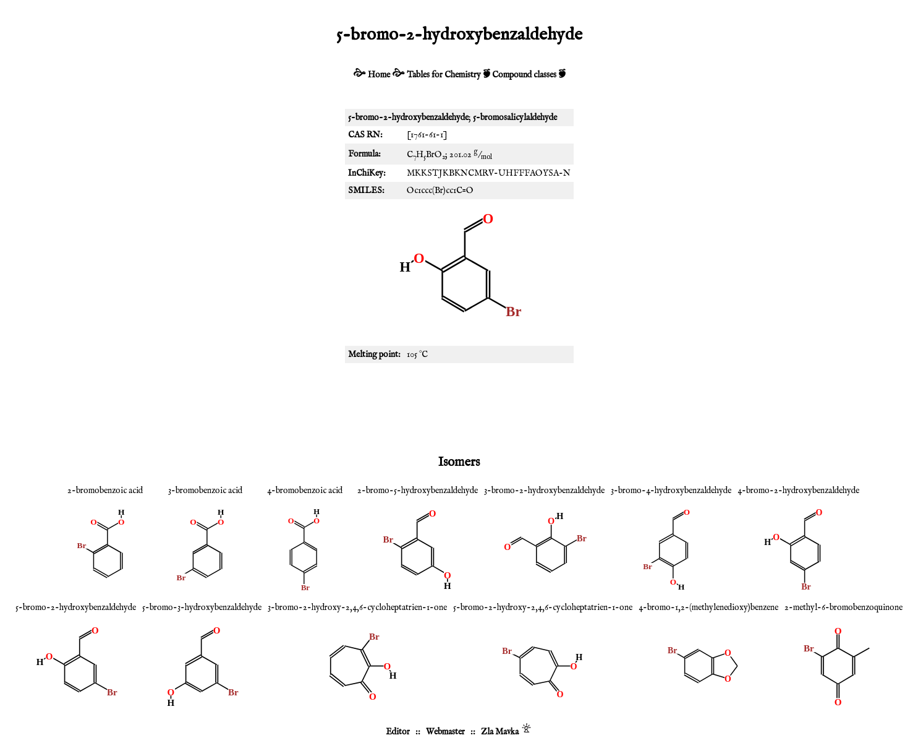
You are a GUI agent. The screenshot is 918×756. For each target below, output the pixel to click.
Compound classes (524, 74)
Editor (398, 731)
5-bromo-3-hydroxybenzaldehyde (201, 607)
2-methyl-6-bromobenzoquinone (843, 607)
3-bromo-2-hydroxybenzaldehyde (544, 490)
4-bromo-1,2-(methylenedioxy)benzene (708, 607)
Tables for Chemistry (444, 74)
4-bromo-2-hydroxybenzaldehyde (798, 490)
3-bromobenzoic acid (205, 490)
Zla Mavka (500, 731)
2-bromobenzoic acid (105, 490)
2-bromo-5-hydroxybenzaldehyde (417, 490)
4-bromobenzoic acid (304, 490)
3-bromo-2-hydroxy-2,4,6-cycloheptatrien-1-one (357, 607)
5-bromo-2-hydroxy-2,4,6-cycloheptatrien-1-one (542, 607)
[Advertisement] (459, 406)
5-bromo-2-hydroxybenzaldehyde (75, 607)
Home (379, 74)
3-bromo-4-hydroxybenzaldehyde (671, 490)
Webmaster (445, 731)
